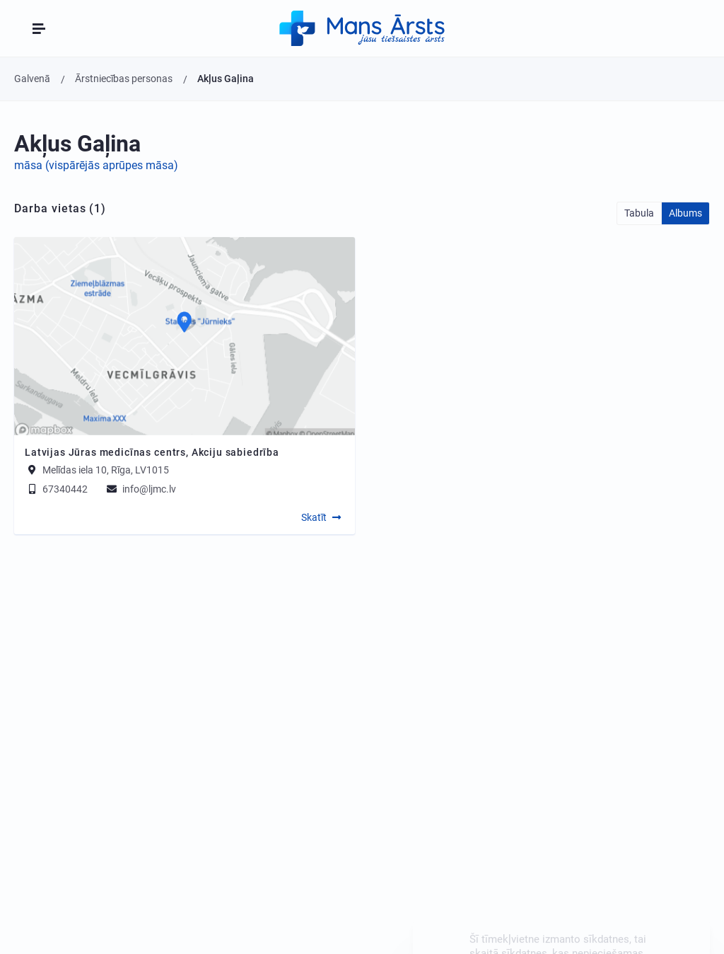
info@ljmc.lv (140, 489)
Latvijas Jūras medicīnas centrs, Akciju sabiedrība (152, 452)
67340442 (56, 489)
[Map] (184, 336)
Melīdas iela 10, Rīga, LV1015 (105, 470)
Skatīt (314, 517)
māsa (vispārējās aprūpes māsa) (96, 165)
